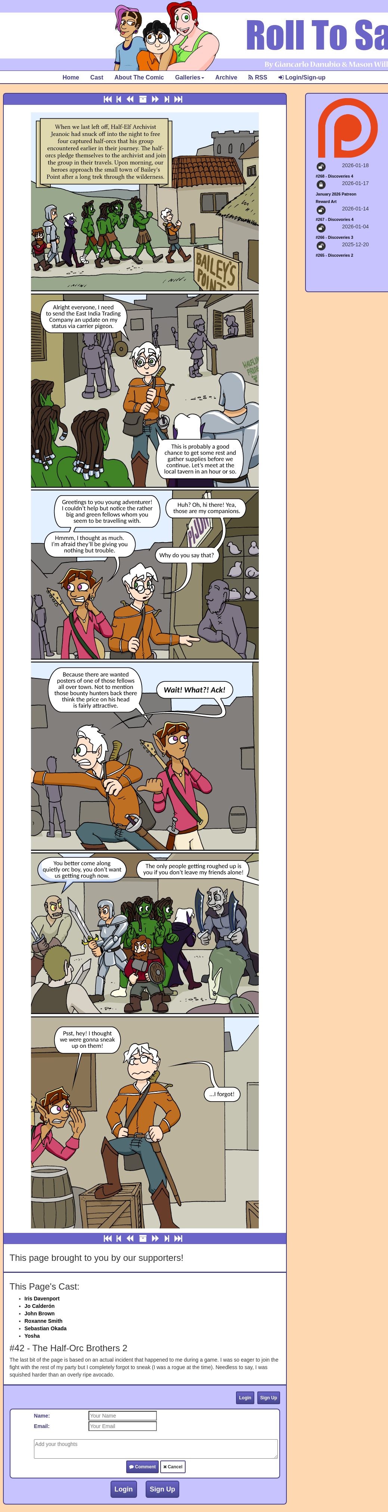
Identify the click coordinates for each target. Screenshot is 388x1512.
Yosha (32, 1336)
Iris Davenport (42, 1299)
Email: (42, 1426)
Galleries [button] (189, 77)
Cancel (173, 1466)
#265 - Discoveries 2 (334, 255)
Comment (142, 1466)
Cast (96, 77)
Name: (42, 1416)
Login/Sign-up (302, 77)
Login (245, 1397)
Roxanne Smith (44, 1321)
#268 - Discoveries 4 (334, 176)
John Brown (40, 1313)
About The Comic (139, 77)
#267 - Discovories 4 (335, 219)
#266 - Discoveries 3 (334, 237)
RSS (257, 77)
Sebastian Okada (46, 1328)
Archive (226, 77)
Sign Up (268, 1397)
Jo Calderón (40, 1306)
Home (70, 77)
